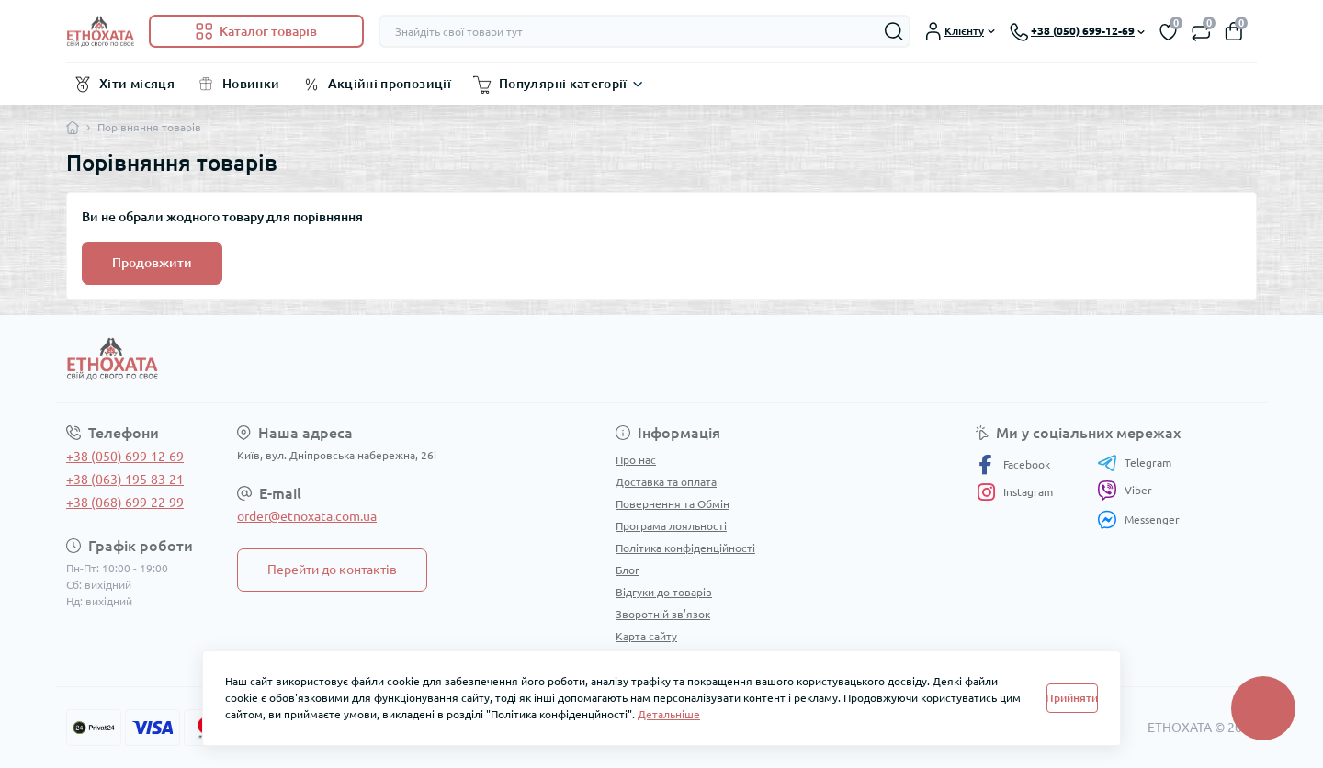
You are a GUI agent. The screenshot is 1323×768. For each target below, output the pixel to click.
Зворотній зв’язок (663, 614)
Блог (627, 570)
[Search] (894, 31)
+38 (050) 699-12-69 (125, 456)
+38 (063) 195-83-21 (125, 479)
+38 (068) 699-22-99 (125, 502)
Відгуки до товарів (664, 592)
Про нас (636, 460)
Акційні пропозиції (389, 83)
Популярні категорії (563, 83)
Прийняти (1072, 698)
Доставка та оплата (666, 482)
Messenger (1138, 519)
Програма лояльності (671, 526)
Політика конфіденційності (685, 548)
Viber (1124, 490)
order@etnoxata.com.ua (307, 516)
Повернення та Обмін (672, 504)
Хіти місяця (137, 83)
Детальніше (669, 714)
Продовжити (152, 262)
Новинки (251, 83)
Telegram (1134, 463)
